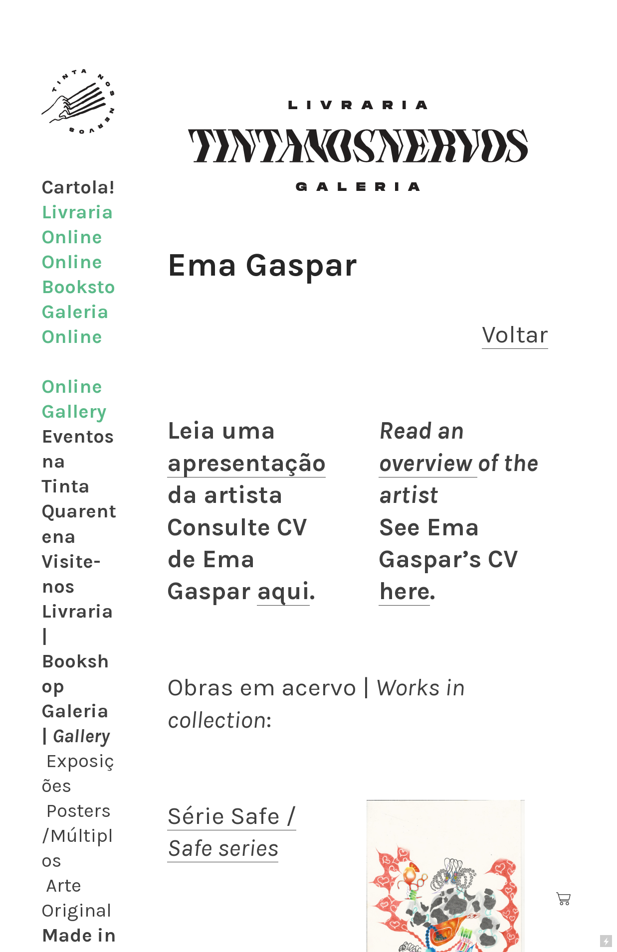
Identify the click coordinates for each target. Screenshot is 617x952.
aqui (283, 591)
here (404, 591)
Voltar (515, 334)
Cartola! (77, 187)
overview (428, 463)
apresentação (246, 463)
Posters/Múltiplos (77, 835)
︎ (564, 899)
